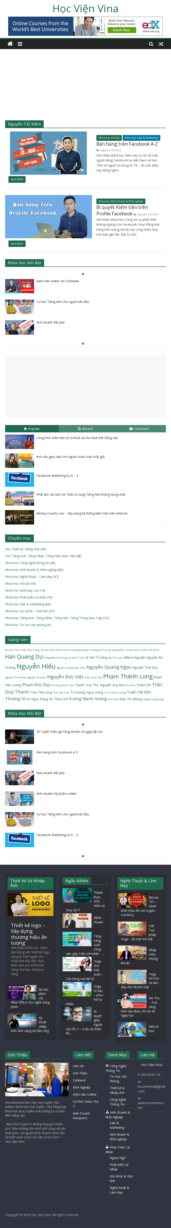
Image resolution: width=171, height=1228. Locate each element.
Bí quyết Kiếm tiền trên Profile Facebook (122, 210)
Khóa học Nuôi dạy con (22, 590)
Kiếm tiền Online (84, 1094)
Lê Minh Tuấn (76, 657)
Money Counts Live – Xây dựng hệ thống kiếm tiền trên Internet (82, 513)
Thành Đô (143, 685)
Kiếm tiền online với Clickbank (57, 281)
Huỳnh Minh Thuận (137, 650)
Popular (32, 428)
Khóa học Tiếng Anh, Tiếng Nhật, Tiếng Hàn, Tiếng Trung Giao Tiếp (53, 618)
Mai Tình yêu (115, 657)
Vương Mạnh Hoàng (88, 698)
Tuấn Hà (135, 692)
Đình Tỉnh (113, 699)
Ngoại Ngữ (118, 1158)
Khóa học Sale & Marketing (141, 138)
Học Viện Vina (86, 8)
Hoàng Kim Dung (100, 650)
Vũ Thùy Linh (58, 699)
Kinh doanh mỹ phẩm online (56, 793)
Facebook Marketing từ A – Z (57, 475)
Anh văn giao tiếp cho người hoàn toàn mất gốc (70, 457)
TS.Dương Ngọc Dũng (86, 692)
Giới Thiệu (80, 1073)
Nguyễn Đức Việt (65, 677)
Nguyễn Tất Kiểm (110, 150)
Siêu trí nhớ (154, 1028)
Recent (85, 428)
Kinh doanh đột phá (50, 322)
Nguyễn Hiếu (36, 666)
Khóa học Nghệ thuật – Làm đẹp (28, 576)
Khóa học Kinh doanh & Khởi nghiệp (121, 201)
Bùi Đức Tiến (12, 650)
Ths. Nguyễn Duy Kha (108, 685)
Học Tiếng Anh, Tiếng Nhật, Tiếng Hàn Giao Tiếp (40, 556)
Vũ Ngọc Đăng (37, 699)
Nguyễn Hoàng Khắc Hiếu (71, 667)
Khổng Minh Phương (55, 657)
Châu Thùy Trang (29, 650)
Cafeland (79, 1080)
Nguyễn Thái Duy (145, 667)
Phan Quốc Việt (93, 677)
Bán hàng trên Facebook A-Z (127, 144)
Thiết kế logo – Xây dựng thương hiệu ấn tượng (29, 934)
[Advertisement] (85, 87)
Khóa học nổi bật (109, 138)
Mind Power (98, 920)
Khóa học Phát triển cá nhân (25, 597)
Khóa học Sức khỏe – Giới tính (26, 611)
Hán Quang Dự (24, 656)
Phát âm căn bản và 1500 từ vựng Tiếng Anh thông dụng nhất (80, 494)
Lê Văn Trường (96, 657)
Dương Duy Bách (80, 650)
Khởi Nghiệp (81, 1087)
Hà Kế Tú (154, 650)
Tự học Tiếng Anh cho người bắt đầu (62, 302)
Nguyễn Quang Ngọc (108, 667)
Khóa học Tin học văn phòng (25, 625)
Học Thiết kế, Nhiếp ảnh (22, 549)
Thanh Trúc (83, 685)
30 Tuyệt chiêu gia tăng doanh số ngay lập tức (69, 731)
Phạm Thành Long (128, 676)
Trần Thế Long (41, 692)
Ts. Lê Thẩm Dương (115, 692)
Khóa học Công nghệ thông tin (27, 563)
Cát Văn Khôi (47, 650)
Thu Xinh (130, 685)
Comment (139, 428)
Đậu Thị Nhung (131, 699)
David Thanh (63, 650)
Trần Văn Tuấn (61, 692)
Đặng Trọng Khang (153, 699)
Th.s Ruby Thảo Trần (62, 685)
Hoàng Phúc (118, 650)
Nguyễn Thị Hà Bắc (15, 677)
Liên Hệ (78, 1066)
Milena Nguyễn (134, 657)
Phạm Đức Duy (36, 684)
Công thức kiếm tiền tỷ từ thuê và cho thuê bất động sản (77, 438)
